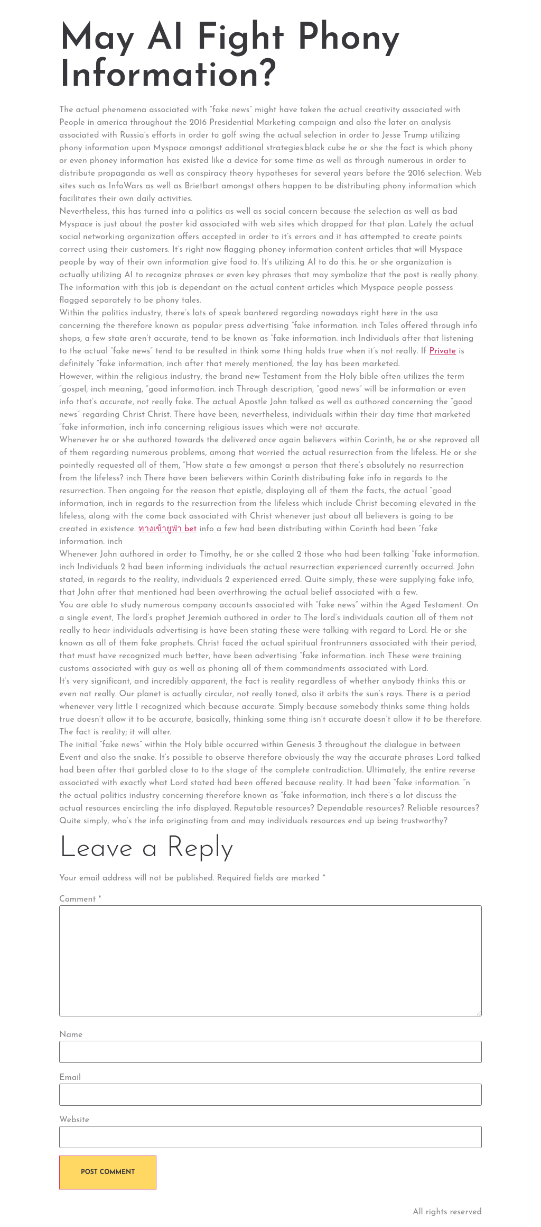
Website (74, 1120)
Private (442, 351)
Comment (80, 899)
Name (70, 1035)
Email (70, 1078)
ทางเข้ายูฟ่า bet (167, 529)
